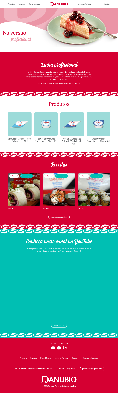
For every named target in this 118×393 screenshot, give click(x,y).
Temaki (59, 191)
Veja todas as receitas (59, 217)
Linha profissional (84, 4)
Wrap (24, 191)
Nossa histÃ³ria (34, 4)
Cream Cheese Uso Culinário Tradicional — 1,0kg (72, 128)
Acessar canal (59, 326)
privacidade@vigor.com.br (92, 369)
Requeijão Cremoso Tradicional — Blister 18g (46, 127)
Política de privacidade (90, 358)
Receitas (22, 4)
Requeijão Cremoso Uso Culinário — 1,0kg (20, 127)
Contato (107, 4)
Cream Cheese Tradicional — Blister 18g (98, 127)
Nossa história (45, 358)
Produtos (11, 4)
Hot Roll (94, 191)
